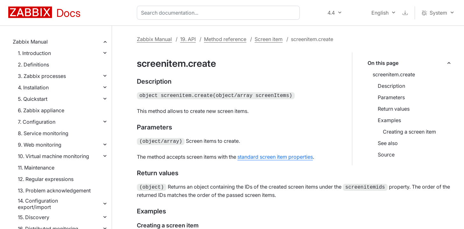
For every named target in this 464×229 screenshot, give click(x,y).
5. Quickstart (32, 99)
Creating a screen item (409, 131)
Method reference (225, 39)
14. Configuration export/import (38, 204)
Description (391, 86)
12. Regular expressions (46, 179)
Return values (394, 109)
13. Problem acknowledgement (54, 190)
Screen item (269, 39)
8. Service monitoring (43, 133)
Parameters (391, 97)
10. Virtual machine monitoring (53, 156)
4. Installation (33, 87)
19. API (188, 39)
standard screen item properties (275, 155)
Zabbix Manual (30, 41)
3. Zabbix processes (42, 76)
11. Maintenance (36, 167)
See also (388, 143)
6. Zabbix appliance (41, 110)
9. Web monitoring (39, 145)
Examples (389, 120)
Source (386, 154)
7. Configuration (36, 122)
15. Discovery (33, 217)
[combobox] (219, 13)
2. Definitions (33, 64)
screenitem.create (394, 74)
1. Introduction (34, 53)
